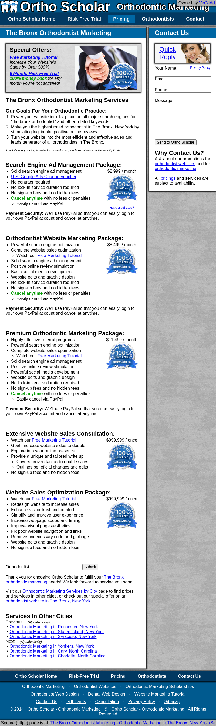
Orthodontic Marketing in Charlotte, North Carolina (58, 656)
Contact (195, 19)
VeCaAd (207, 3)
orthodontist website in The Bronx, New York (48, 601)
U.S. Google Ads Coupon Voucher (43, 176)
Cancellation (107, 701)
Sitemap (172, 701)
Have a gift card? (122, 207)
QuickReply (167, 53)
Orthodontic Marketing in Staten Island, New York (57, 631)
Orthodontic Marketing (163, 7)
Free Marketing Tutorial (34, 57)
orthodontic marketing (175, 168)
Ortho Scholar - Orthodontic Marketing (64, 709)
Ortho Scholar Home (31, 19)
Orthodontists (158, 19)
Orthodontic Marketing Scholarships (160, 686)
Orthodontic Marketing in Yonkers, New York (52, 646)
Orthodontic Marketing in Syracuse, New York (53, 636)
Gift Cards (76, 701)
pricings (168, 178)
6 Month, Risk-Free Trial (34, 73)
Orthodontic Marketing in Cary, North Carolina (53, 651)
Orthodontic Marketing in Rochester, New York (54, 627)
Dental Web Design (106, 694)
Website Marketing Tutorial (159, 694)
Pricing (121, 19)
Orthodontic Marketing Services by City (59, 591)
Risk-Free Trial (84, 19)
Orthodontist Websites (95, 686)
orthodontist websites (175, 163)
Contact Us (189, 676)
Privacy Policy (200, 68)
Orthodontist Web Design (55, 694)
